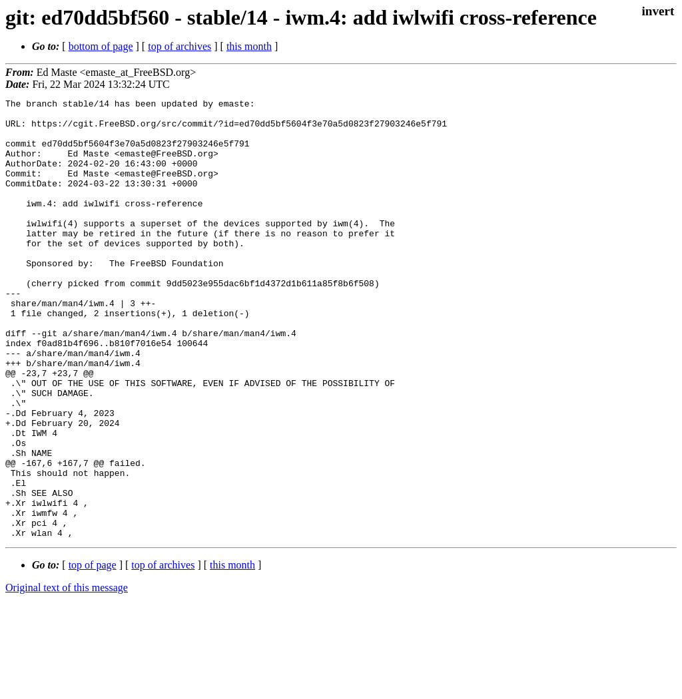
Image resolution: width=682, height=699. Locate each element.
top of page (93, 652)
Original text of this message (66, 675)
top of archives (179, 46)
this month (249, 46)
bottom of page (101, 46)
